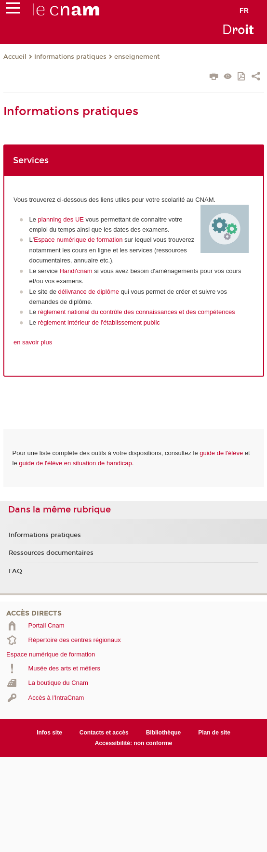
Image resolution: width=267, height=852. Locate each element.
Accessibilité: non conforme (134, 743)
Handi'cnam (75, 271)
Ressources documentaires (51, 553)
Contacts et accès (104, 732)
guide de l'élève (221, 453)
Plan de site (214, 732)
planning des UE (61, 219)
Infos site (49, 732)
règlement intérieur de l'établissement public (99, 322)
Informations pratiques (70, 57)
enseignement (137, 57)
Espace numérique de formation (78, 239)
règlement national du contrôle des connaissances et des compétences (136, 311)
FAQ (15, 571)
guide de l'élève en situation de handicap (75, 463)
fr (244, 10)
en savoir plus (32, 342)
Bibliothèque (163, 732)
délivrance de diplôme (88, 291)
